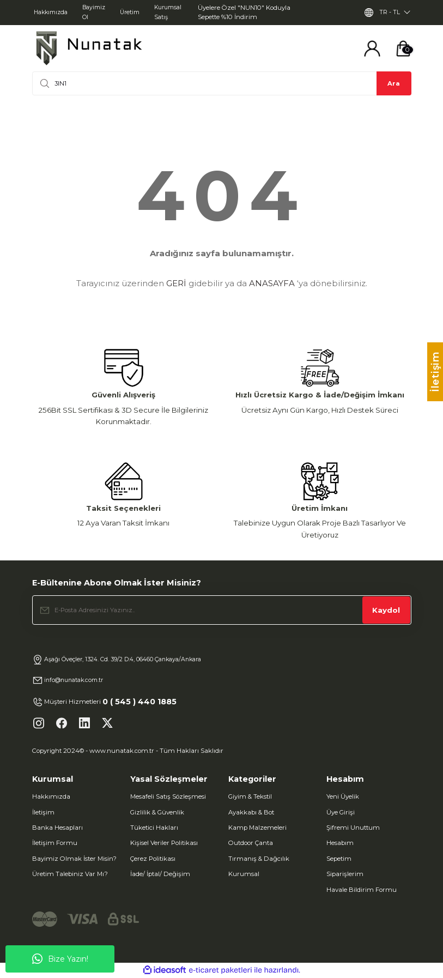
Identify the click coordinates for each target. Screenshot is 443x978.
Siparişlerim (344, 874)
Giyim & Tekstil (250, 796)
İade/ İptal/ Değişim (160, 874)
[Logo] (88, 48)
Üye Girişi (340, 812)
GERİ (176, 283)
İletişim (43, 812)
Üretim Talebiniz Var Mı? (70, 874)
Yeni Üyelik (342, 796)
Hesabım (340, 843)
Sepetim (338, 858)
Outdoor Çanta (250, 843)
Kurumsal (243, 874)
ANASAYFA (272, 283)
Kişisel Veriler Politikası (164, 843)
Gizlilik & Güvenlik (157, 812)
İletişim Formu (54, 843)
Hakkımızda (51, 796)
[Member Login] (372, 48)
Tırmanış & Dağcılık (258, 858)
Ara (393, 83)
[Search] (221, 83)
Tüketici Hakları (154, 827)
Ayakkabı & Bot (251, 812)
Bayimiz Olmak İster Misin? (74, 858)
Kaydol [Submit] (386, 610)
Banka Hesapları (57, 827)
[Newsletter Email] (221, 610)
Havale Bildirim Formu (361, 890)
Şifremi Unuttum (353, 827)
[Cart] (403, 48)
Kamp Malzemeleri (257, 827)
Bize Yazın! (60, 959)
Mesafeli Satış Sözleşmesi (168, 796)
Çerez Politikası (152, 858)
